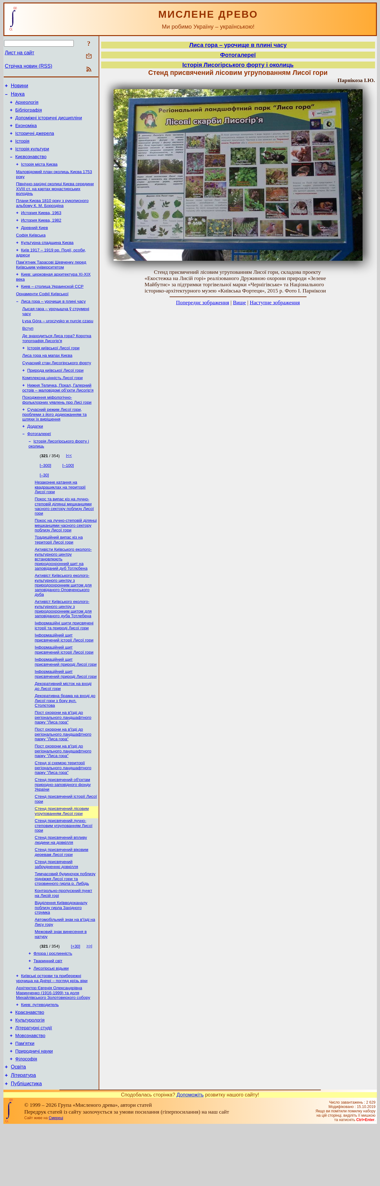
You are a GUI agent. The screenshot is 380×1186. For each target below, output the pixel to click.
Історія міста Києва (39, 174)
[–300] (45, 493)
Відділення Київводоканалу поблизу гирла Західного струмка (61, 953)
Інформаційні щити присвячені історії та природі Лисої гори (64, 658)
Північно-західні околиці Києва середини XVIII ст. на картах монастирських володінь (55, 200)
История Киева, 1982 (41, 233)
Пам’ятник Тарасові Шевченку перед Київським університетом (51, 281)
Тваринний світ (48, 1008)
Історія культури (32, 157)
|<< (69, 483)
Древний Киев (34, 241)
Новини (19, 86)
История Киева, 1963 (41, 225)
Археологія (26, 105)
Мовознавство (30, 1089)
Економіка (26, 131)
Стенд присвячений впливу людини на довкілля (61, 882)
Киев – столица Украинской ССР (52, 303)
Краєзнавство (29, 1063)
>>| (89, 992)
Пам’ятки (24, 1098)
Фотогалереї (39, 461)
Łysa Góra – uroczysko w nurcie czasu (57, 340)
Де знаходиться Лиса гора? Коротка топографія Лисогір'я (56, 359)
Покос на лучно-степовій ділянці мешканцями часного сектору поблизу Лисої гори (66, 555)
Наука (18, 96)
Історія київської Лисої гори (53, 369)
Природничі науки (34, 1107)
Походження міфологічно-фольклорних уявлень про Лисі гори (57, 425)
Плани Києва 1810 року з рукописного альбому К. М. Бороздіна (52, 215)
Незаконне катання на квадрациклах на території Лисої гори (60, 515)
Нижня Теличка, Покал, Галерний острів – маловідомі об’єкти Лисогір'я (58, 412)
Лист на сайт (20, 52)
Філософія (26, 1115)
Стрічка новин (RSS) (28, 66)
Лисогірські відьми (51, 1016)
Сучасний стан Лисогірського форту (56, 386)
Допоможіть (190, 1154)
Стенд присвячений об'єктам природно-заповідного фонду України (63, 824)
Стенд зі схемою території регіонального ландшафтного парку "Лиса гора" (63, 807)
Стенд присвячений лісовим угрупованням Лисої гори (62, 852)
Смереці (56, 1177)
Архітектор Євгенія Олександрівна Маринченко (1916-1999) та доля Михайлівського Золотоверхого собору (53, 1042)
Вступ (28, 349)
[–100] (68, 493)
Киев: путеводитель (40, 1055)
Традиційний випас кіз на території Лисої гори (59, 570)
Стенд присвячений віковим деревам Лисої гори (61, 895)
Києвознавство (30, 165)
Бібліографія (28, 113)
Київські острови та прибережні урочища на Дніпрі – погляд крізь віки (52, 1027)
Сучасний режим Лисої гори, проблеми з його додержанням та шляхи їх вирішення (54, 440)
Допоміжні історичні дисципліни (48, 122)
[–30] (44, 503)
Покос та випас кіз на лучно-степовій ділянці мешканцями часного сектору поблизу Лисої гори (64, 535)
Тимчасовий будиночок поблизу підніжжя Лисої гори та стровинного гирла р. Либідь (65, 923)
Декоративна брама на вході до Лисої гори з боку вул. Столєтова (65, 737)
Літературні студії (33, 1080)
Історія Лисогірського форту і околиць (237, 65)
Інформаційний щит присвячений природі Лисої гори (66, 696)
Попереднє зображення (202, 303)
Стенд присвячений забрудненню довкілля (56, 907)
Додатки (35, 453)
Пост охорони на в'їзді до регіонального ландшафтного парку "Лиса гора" (63, 754)
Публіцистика (26, 1143)
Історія (22, 148)
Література (23, 1134)
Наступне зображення (275, 303)
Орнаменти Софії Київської (42, 312)
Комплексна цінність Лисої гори (52, 402)
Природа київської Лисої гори (55, 394)
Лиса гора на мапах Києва (47, 377)
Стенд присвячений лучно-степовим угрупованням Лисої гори (63, 867)
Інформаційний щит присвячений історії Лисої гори (64, 671)
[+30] (75, 993)
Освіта (18, 1124)
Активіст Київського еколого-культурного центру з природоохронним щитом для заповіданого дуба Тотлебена (63, 641)
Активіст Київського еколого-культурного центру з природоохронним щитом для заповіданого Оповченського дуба (63, 616)
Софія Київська (31, 249)
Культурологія (30, 1072)
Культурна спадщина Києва (47, 257)
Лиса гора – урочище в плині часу (53, 320)
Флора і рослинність (53, 1000)
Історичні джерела (34, 139)
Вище (239, 303)
